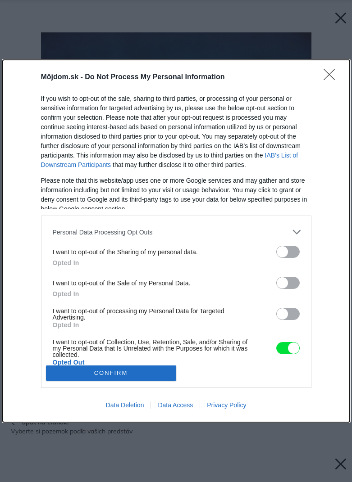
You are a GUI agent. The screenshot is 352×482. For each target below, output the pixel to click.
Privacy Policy (226, 405)
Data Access (175, 405)
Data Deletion (125, 405)
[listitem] (176, 232)
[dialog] (176, 241)
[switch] (288, 252)
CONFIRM (111, 372)
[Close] (332, 77)
